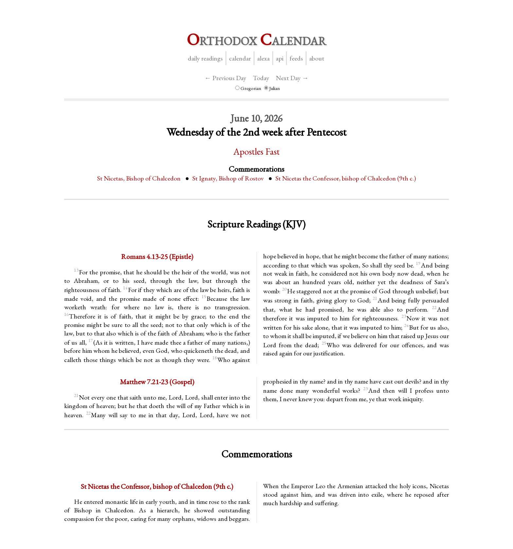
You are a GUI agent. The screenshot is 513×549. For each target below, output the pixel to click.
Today (261, 78)
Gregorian (248, 88)
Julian (272, 88)
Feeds (296, 58)
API (279, 58)
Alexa (263, 58)
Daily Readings (205, 58)
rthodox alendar (256, 39)
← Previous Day (225, 78)
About (316, 58)
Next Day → (292, 78)
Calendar (240, 58)
